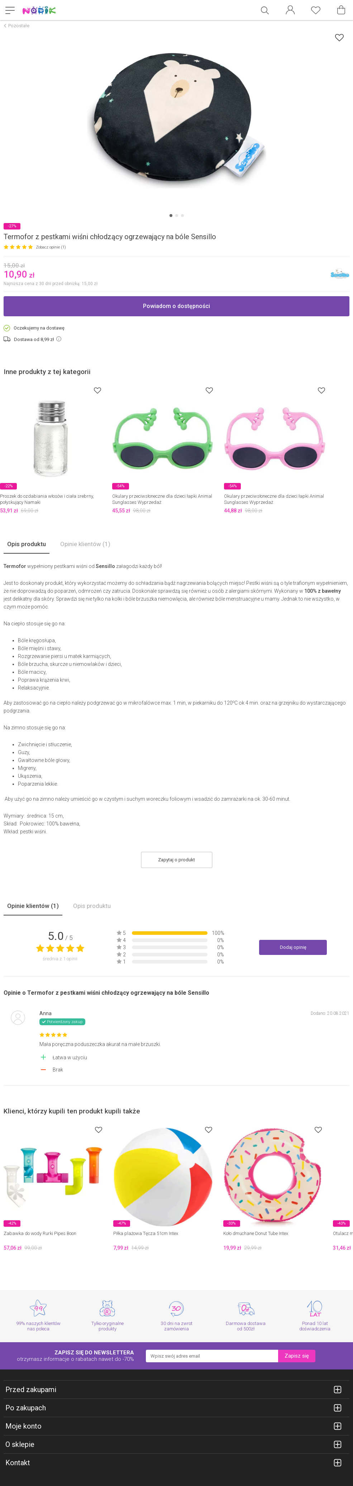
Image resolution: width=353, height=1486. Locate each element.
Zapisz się (297, 1356)
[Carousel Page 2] (176, 215)
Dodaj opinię (293, 947)
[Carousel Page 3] (182, 215)
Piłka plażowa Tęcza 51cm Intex (145, 1233)
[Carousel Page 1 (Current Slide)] (171, 215)
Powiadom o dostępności (176, 306)
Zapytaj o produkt (176, 859)
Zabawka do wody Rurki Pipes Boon (40, 1233)
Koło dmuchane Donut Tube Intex (255, 1233)
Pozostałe (18, 25)
